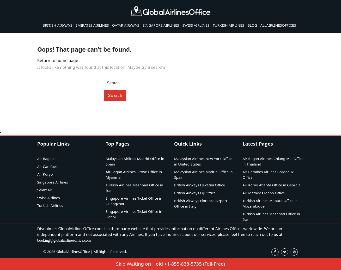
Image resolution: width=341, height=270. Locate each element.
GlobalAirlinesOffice (73, 251)
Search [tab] (115, 95)
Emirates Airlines (92, 25)
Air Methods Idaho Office (264, 192)
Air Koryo (45, 174)
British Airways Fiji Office (195, 192)
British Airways (57, 25)
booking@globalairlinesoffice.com (64, 240)
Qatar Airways (125, 25)
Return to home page (57, 60)
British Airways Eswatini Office (199, 185)
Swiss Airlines (195, 25)
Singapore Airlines (160, 25)
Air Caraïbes (47, 166)
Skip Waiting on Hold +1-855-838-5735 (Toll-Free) (170, 264)
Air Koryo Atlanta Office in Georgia (272, 185)
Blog (252, 25)
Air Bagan (45, 158)
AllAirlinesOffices (278, 25)
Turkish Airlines (228, 25)
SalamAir (44, 189)
